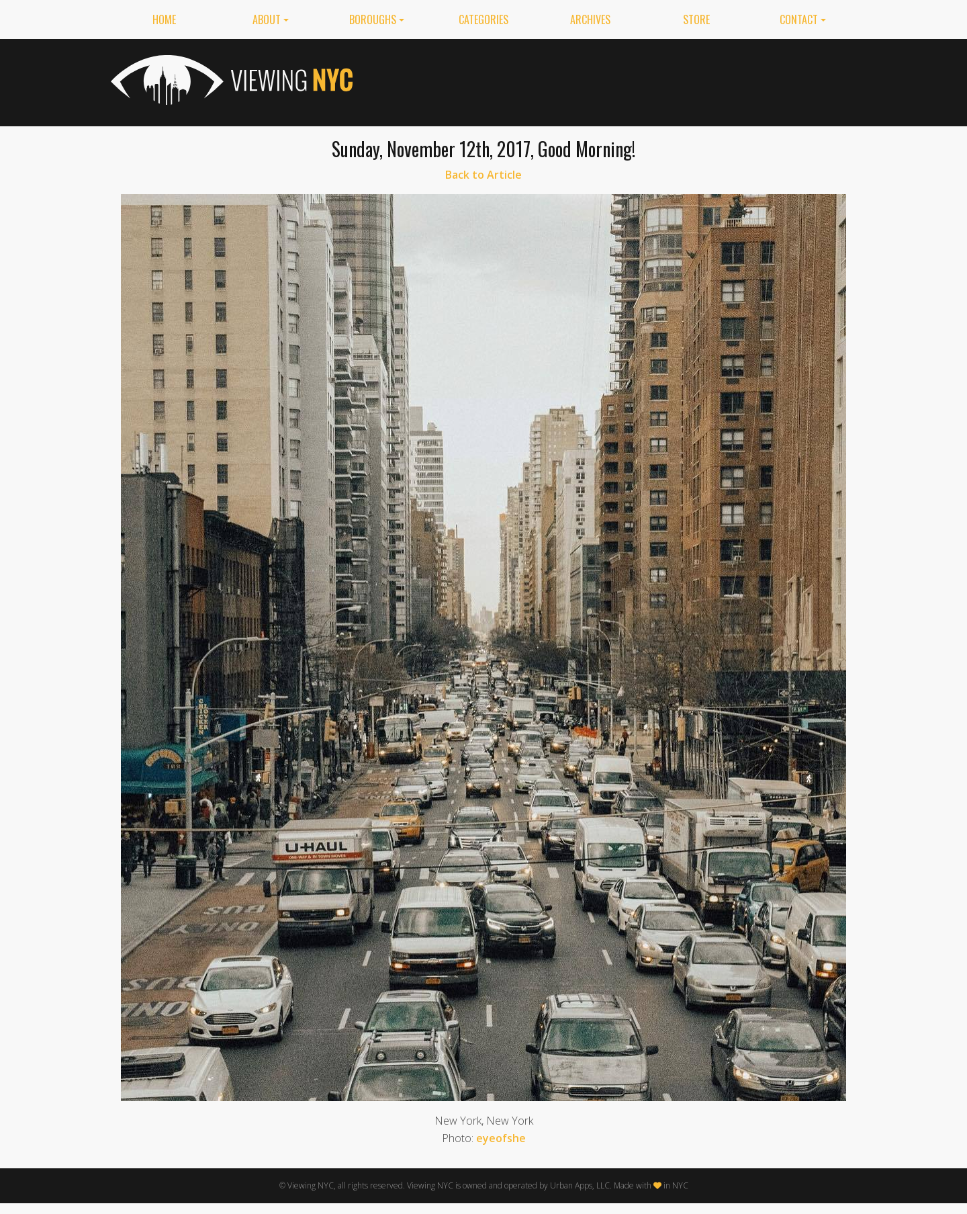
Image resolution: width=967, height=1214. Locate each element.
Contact (799, 19)
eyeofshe (501, 1138)
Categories (483, 19)
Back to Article (483, 174)
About (266, 19)
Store (696, 19)
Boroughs (372, 19)
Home (164, 19)
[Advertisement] (611, 80)
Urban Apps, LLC (580, 1185)
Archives (590, 19)
